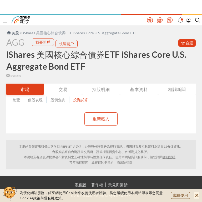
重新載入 (101, 118)
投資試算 (80, 100)
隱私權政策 (53, 198)
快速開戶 (66, 43)
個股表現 (35, 100)
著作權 (97, 184)
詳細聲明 (169, 157)
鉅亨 (21, 20)
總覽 (16, 100)
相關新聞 (177, 89)
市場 (25, 89)
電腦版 (80, 184)
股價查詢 (57, 100)
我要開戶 (43, 42)
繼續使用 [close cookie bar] (180, 195)
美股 (12, 33)
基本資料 (139, 89)
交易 (63, 89)
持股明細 (101, 89)
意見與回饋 (118, 184)
